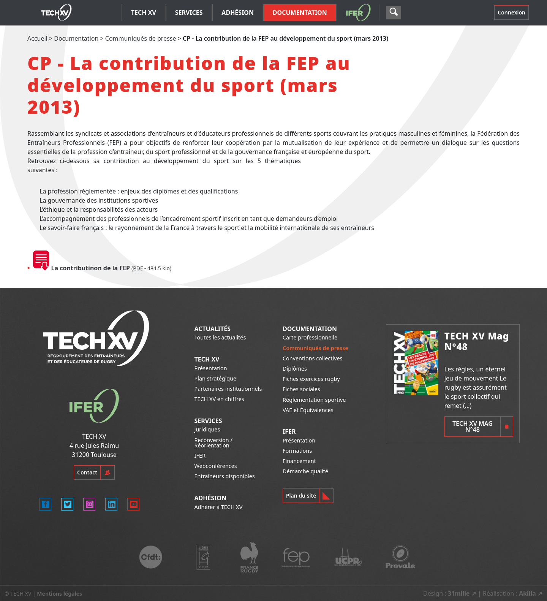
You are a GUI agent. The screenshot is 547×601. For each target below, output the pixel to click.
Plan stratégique (215, 378)
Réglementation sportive (314, 399)
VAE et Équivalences (308, 410)
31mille (459, 593)
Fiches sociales (301, 389)
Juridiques (207, 429)
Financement (299, 461)
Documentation (76, 38)
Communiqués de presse (140, 38)
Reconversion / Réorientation (213, 442)
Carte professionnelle (310, 337)
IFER (200, 455)
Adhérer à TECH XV (218, 507)
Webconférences (215, 465)
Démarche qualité (305, 471)
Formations (297, 450)
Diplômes (295, 368)
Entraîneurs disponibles (224, 476)
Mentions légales (59, 593)
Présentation (210, 368)
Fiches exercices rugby (311, 378)
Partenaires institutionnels (228, 388)
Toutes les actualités (220, 337)
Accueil (37, 38)
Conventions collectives (312, 358)
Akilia (527, 593)
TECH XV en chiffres (219, 399)
